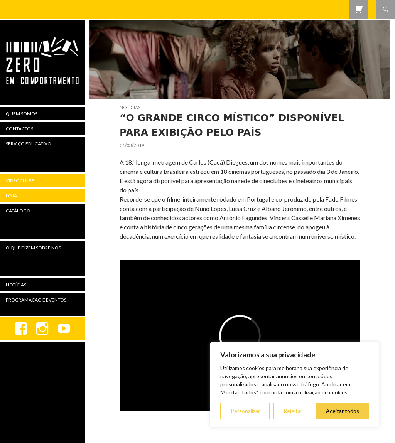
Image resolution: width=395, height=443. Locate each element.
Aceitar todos (342, 411)
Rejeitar (293, 411)
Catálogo (18, 211)
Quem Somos (21, 113)
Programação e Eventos (36, 300)
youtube (64, 328)
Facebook (21, 328)
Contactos (19, 128)
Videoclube (20, 181)
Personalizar (245, 411)
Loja (11, 196)
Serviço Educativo (28, 144)
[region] (295, 385)
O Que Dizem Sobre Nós (33, 248)
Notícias (130, 107)
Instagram (42, 328)
